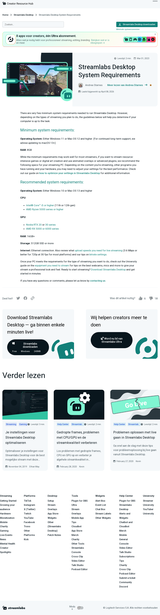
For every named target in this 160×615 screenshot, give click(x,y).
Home (5, 15)
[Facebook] (25, 299)
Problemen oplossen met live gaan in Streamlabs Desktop (134, 434)
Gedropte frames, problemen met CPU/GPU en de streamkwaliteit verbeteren (78, 437)
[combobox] (33, 24)
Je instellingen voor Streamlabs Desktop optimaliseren (20, 437)
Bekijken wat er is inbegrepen (99, 41)
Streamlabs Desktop (23, 15)
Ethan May (34, 466)
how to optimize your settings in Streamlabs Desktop (69, 173)
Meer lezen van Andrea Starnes (127, 85)
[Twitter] (18, 299)
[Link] (32, 298)
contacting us (97, 280)
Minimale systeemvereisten (128, 29)
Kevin (81, 466)
